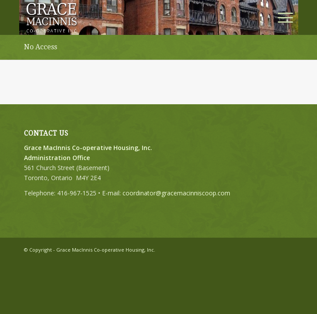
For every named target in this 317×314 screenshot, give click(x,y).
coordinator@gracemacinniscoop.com (176, 193)
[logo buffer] (131, 17)
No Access (40, 47)
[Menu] (281, 17)
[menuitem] (281, 17)
